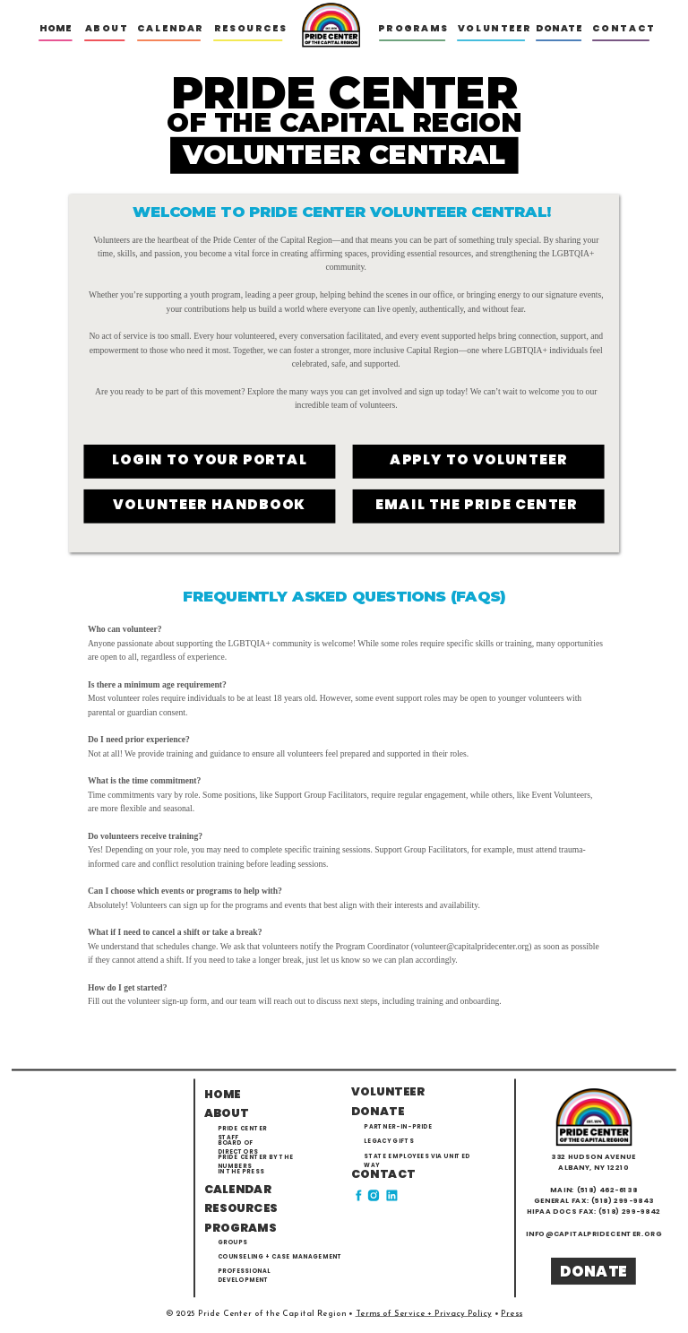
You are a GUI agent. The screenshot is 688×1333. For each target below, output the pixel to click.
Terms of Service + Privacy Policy (424, 1313)
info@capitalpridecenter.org (594, 1234)
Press (511, 1313)
